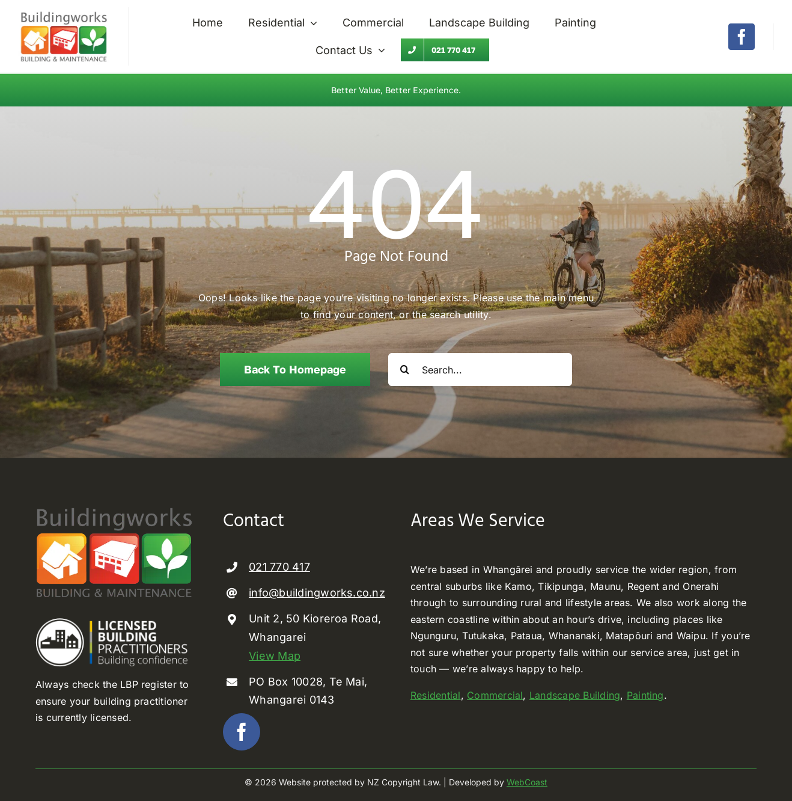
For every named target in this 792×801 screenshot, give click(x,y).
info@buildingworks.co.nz (317, 592)
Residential (435, 695)
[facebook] (741, 36)
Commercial (495, 695)
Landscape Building (574, 695)
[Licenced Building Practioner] (114, 622)
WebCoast (527, 781)
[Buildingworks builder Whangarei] (64, 12)
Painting (645, 695)
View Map (274, 654)
